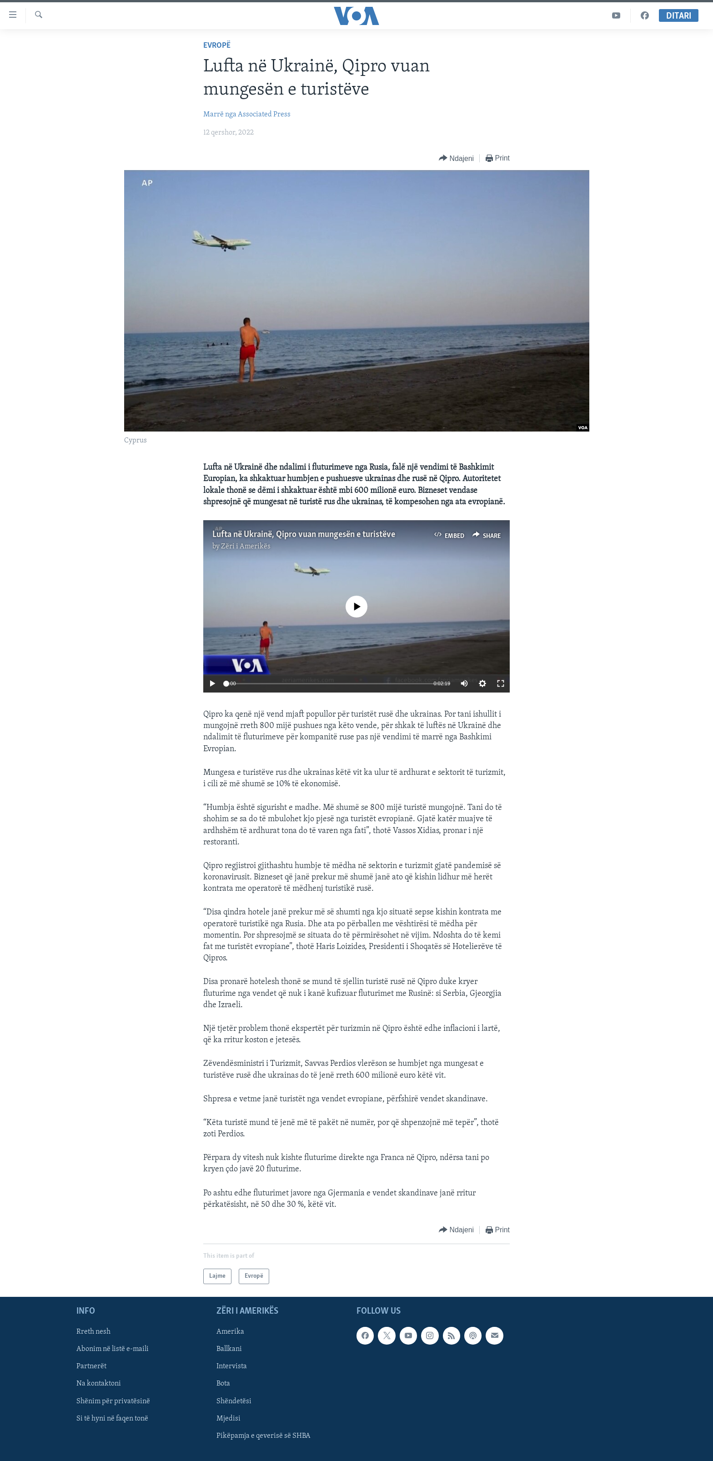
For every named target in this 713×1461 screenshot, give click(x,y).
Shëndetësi (233, 1401)
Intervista (231, 1367)
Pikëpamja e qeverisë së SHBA (263, 1436)
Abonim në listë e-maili (112, 1349)
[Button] (456, 158)
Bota (223, 1384)
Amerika (230, 1331)
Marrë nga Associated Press (247, 114)
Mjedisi (228, 1418)
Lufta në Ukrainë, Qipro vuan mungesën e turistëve (303, 534)
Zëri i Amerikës (246, 546)
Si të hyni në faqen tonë (112, 1418)
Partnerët (91, 1367)
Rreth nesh (93, 1331)
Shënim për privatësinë (113, 1401)
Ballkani (229, 1349)
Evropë (217, 45)
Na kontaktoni (98, 1384)
